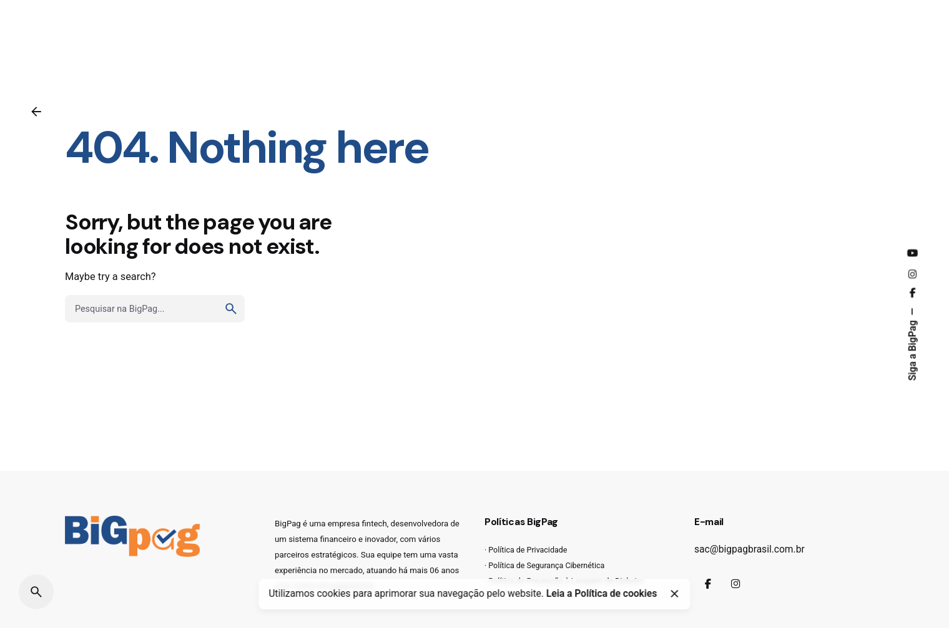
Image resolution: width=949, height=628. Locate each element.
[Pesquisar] (36, 591)
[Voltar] (36, 111)
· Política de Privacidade (525, 549)
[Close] (674, 593)
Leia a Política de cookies (601, 593)
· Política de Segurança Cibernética (544, 565)
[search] (231, 308)
